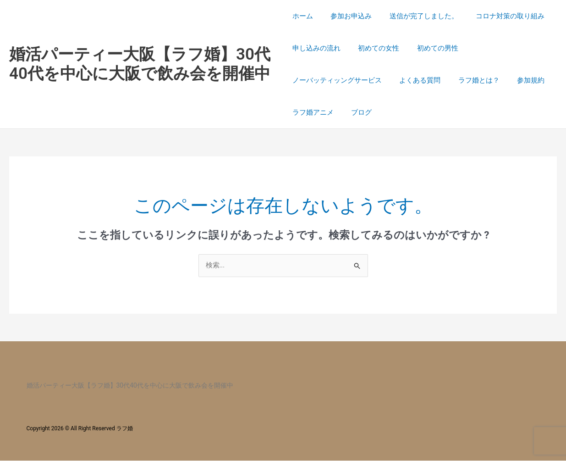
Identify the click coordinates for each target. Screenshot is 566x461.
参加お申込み (347, 16)
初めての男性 (430, 48)
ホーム (302, 16)
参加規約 (519, 80)
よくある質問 (416, 80)
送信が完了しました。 (416, 16)
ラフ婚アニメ (313, 112)
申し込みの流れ (316, 48)
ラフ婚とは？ (471, 80)
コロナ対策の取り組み (498, 16)
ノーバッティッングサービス (337, 80)
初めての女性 (375, 48)
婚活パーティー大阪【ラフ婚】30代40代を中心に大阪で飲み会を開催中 (139, 64)
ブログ (357, 112)
